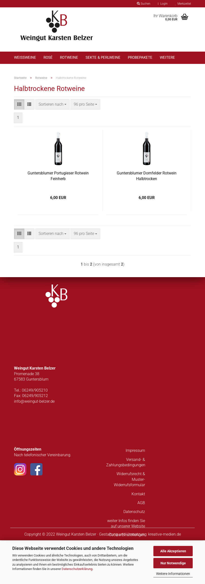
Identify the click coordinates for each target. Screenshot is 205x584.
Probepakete (140, 57)
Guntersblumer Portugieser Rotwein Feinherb (58, 219)
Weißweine (25, 57)
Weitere (167, 57)
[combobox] (52, 148)
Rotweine (69, 57)
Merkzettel (183, 3)
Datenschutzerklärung (77, 569)
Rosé (48, 57)
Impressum (135, 494)
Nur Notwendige (173, 563)
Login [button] (163, 3)
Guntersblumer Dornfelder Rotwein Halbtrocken (146, 219)
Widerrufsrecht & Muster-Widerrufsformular (129, 523)
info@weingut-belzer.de (34, 445)
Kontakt (138, 537)
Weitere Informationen (173, 574)
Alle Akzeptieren (173, 551)
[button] (19, 148)
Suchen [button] (143, 3)
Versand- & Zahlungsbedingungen (125, 506)
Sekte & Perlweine (103, 57)
